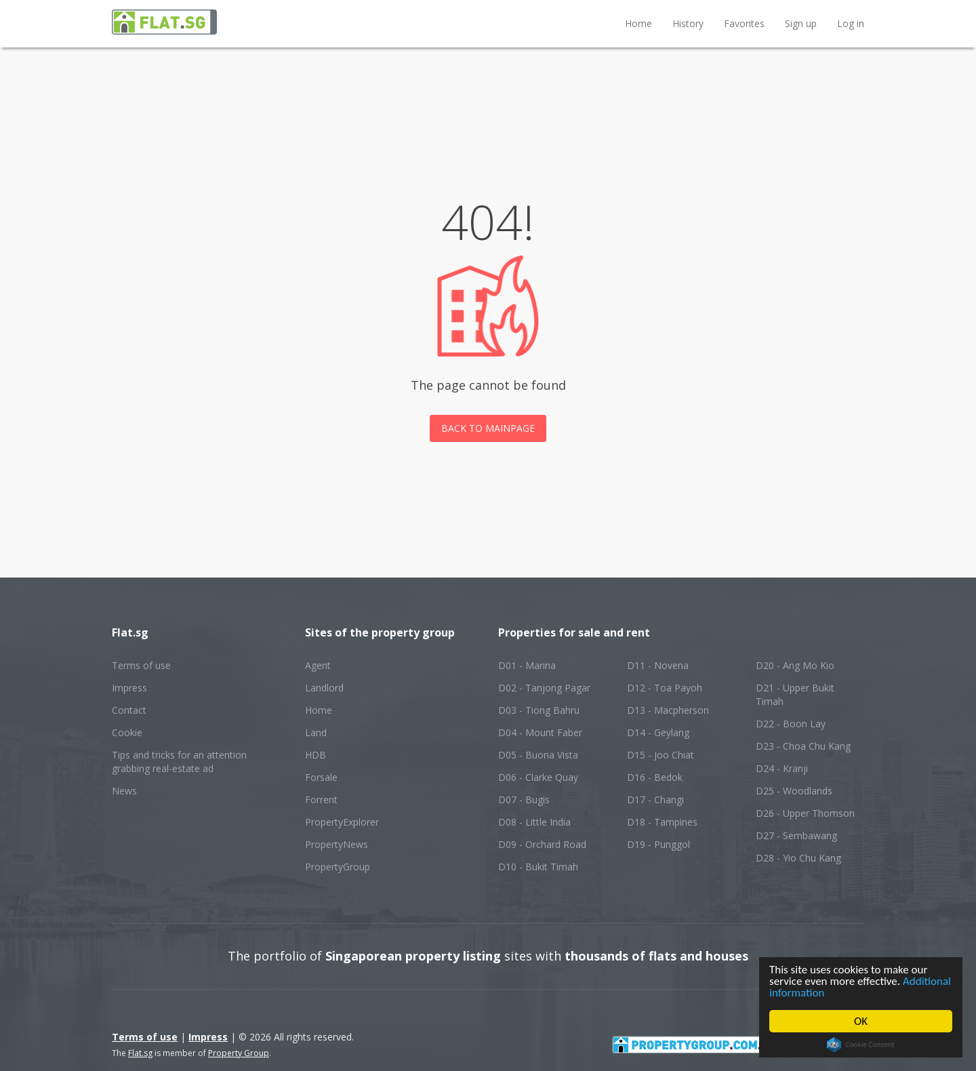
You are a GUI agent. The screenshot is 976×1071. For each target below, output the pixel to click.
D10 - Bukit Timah (538, 866)
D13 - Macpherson (668, 710)
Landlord (324, 687)
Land (316, 732)
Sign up (801, 23)
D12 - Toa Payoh (664, 687)
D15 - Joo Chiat (660, 754)
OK (861, 1021)
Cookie (127, 732)
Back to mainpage (488, 428)
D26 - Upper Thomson (805, 813)
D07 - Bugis (524, 799)
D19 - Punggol (658, 844)
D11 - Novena (658, 665)
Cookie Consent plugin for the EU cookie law (861, 1044)
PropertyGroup (337, 866)
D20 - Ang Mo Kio (795, 665)
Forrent (321, 799)
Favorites (744, 23)
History (688, 23)
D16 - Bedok (655, 777)
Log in (850, 23)
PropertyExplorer (342, 821)
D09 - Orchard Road (542, 844)
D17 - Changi (655, 799)
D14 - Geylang (658, 732)
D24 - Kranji (782, 768)
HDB (315, 754)
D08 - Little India (534, 821)
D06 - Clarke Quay (538, 777)
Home (638, 23)
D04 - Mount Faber (540, 732)
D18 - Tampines (662, 821)
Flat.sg (140, 1053)
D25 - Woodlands (794, 790)
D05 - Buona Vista (538, 754)
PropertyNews (336, 844)
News (124, 790)
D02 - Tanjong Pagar (544, 687)
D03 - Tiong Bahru (539, 710)
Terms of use (141, 665)
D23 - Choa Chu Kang (803, 746)
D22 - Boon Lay (791, 723)
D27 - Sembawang (796, 835)
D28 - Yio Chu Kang (798, 857)
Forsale (321, 777)
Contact (129, 710)
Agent (318, 665)
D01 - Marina (527, 665)
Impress (129, 687)
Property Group (238, 1053)
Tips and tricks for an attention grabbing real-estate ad (179, 761)
